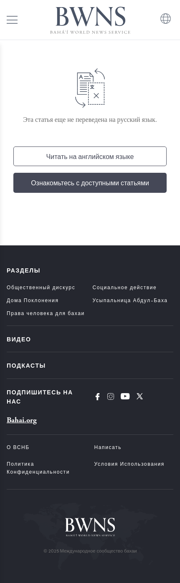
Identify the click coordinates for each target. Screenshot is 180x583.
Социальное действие (125, 287)
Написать (108, 447)
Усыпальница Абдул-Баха (130, 300)
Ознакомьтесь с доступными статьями (90, 182)
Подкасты (26, 365)
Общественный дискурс (41, 287)
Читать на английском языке (90, 156)
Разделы (24, 270)
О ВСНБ (18, 447)
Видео (19, 339)
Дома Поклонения (32, 300)
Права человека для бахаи (46, 313)
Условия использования (129, 463)
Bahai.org (22, 420)
